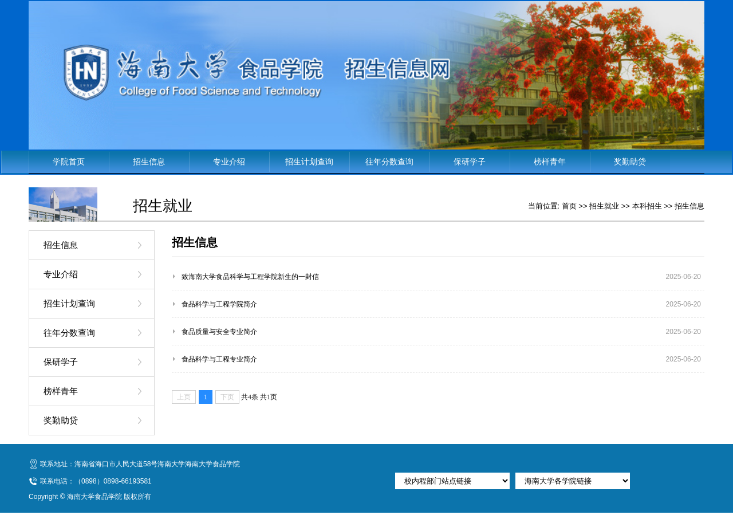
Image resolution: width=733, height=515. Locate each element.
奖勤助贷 (630, 161)
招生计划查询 (309, 161)
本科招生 (647, 206)
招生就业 (604, 206)
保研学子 (470, 161)
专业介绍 (229, 161)
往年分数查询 (389, 161)
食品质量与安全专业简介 (219, 332)
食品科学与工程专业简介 (219, 359)
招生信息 (149, 161)
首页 (569, 206)
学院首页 (69, 161)
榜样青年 (550, 161)
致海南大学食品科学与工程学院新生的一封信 (250, 277)
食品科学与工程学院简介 (219, 304)
